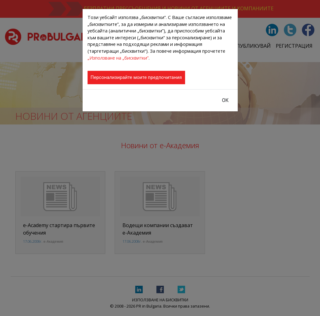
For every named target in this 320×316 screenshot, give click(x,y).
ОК (225, 100)
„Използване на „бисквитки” (118, 58)
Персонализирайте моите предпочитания (136, 77)
